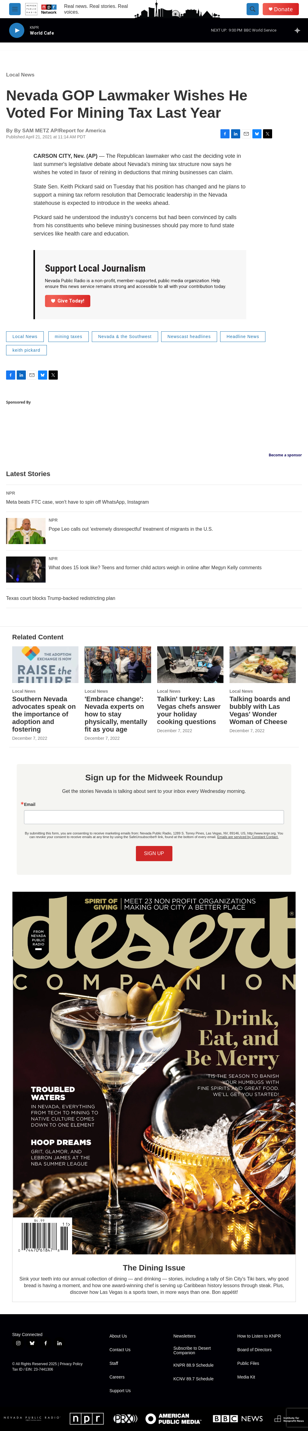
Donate (283, 9)
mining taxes (68, 336)
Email (29, 804)
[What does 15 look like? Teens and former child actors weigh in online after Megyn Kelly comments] (26, 569)
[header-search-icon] (253, 9)
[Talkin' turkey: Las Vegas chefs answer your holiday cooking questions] (190, 664)
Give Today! (68, 301)
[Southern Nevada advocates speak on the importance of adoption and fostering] (45, 664)
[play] (17, 30)
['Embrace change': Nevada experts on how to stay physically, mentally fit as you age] (118, 664)
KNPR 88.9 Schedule (193, 1365)
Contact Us (119, 1350)
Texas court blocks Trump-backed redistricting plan (60, 598)
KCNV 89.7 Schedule (193, 1379)
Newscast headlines (189, 336)
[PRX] (125, 1418)
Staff (113, 1363)
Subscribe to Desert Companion (192, 1350)
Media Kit (246, 1377)
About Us (118, 1336)
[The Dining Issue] (154, 1073)
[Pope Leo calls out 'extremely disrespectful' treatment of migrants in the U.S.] (26, 531)
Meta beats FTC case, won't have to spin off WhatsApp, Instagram (77, 502)
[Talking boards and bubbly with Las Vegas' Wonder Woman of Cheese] (263, 664)
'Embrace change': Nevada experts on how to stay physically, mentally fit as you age (116, 714)
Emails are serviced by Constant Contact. (248, 837)
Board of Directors (254, 1350)
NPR (10, 493)
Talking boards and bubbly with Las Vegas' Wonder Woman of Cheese (260, 710)
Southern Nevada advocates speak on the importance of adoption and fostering (44, 714)
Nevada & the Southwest (125, 336)
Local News (20, 75)
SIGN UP (154, 853)
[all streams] (299, 30)
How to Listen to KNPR (259, 1336)
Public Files (248, 1363)
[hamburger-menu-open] (15, 9)
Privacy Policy (71, 1364)
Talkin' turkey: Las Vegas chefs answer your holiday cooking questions (189, 710)
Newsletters (184, 1336)
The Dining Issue (154, 1267)
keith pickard (26, 350)
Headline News (243, 336)
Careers (117, 1377)
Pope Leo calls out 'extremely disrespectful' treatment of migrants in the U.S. (131, 529)
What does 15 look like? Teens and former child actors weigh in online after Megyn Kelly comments (155, 567)
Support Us (120, 1391)
